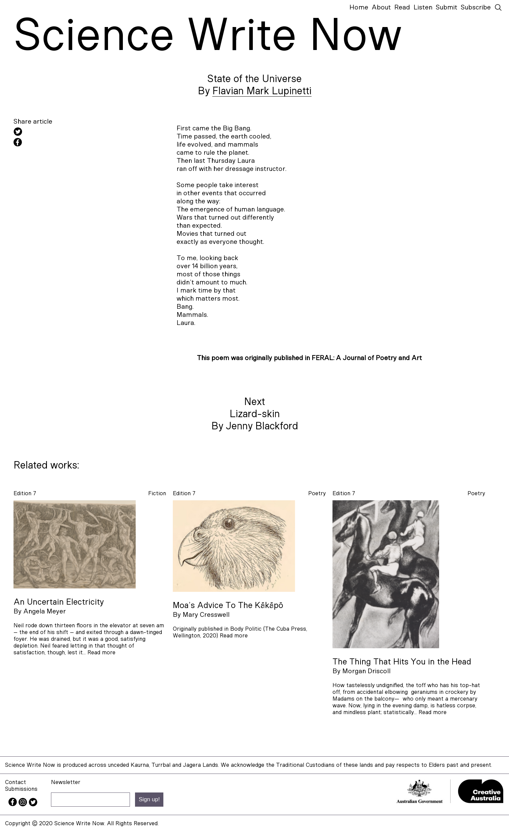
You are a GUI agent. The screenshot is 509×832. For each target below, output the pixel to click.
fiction (157, 493)
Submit (446, 7)
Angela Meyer (44, 611)
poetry (317, 493)
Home (358, 7)
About (381, 7)
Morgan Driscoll (366, 671)
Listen (422, 7)
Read (402, 7)
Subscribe (476, 7)
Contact (15, 782)
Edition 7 (25, 493)
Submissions (21, 789)
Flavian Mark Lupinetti (262, 91)
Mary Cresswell (206, 614)
